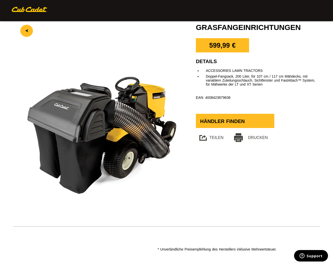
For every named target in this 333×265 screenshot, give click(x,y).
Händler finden (222, 121)
